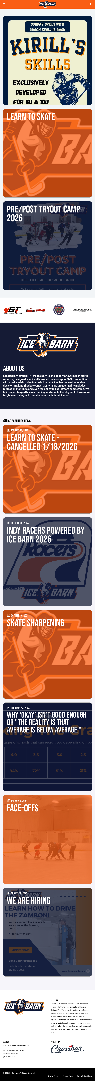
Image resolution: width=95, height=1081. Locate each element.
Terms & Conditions (84, 1076)
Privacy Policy (68, 1076)
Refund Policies (53, 1076)
